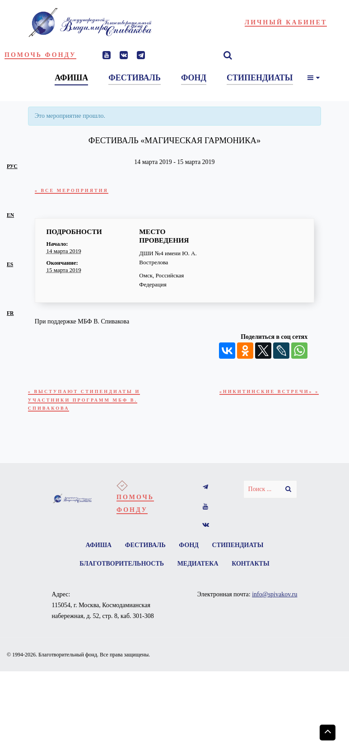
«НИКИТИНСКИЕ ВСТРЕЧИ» (264, 392)
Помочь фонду (40, 55)
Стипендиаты (240, 549)
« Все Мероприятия (75, 190)
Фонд (190, 549)
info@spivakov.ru (274, 600)
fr (10, 313)
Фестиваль (144, 549)
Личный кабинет (286, 22)
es (10, 264)
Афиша (96, 549)
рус (12, 166)
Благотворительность (120, 569)
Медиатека (198, 569)
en (10, 215)
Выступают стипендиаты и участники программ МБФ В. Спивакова (90, 402)
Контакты (252, 569)
